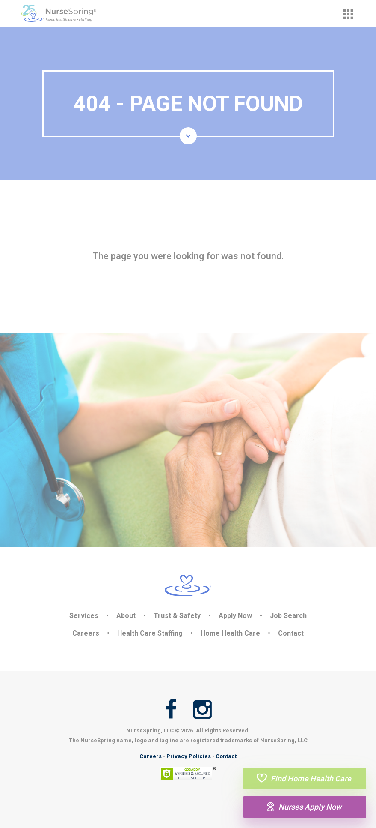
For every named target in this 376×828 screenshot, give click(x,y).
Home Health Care (230, 633)
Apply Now (235, 616)
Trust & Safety (177, 616)
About (126, 616)
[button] (348, 14)
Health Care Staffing (150, 633)
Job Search (288, 616)
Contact (291, 633)
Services (83, 616)
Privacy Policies (188, 756)
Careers (85, 633)
